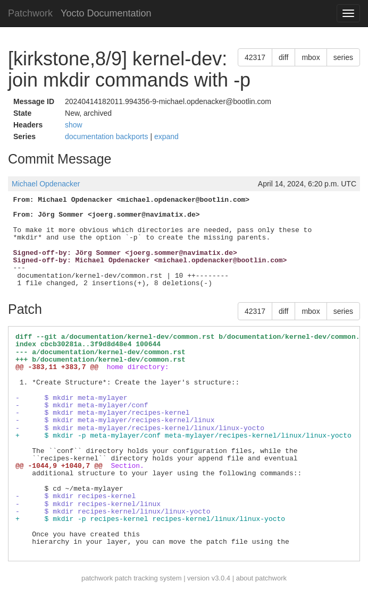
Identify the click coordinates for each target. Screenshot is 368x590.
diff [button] (283, 57)
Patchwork (30, 13)
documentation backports (107, 136)
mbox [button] (311, 57)
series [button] (343, 57)
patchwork (97, 578)
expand (166, 136)
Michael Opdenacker (46, 183)
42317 (255, 57)
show (73, 125)
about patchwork (261, 578)
